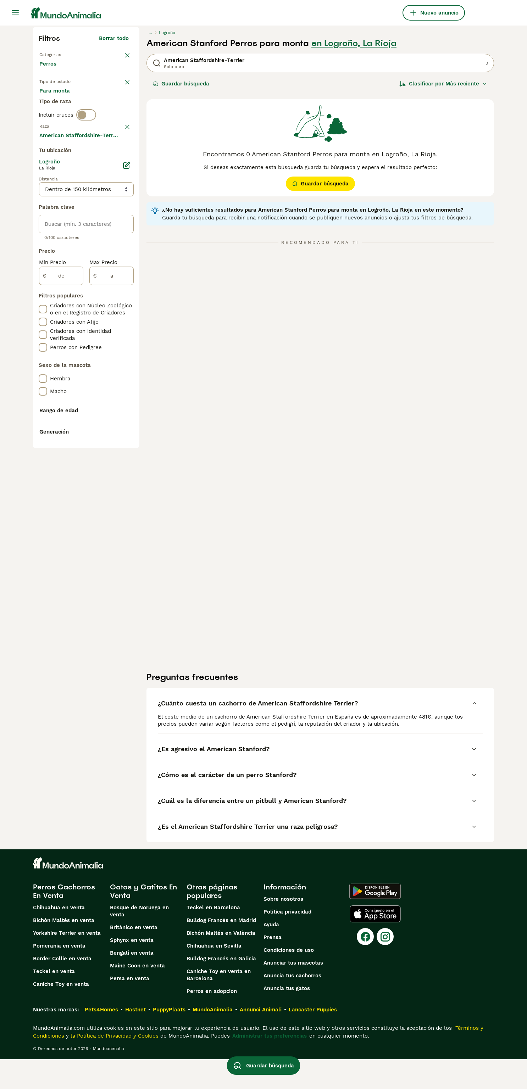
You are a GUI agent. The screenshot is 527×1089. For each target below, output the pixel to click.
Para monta (60, 116)
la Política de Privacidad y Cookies (114, 1065)
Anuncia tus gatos (287, 1018)
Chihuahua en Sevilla (214, 975)
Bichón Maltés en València (221, 963)
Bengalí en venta (132, 982)
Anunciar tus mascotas (293, 992)
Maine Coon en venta (137, 995)
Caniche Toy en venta (61, 1014)
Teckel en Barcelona (213, 937)
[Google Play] (375, 920)
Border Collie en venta (62, 988)
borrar (121, 158)
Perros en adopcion (212, 1021)
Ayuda (271, 954)
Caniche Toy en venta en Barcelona (219, 1004)
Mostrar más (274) (110, 324)
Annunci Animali (261, 1039)
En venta (56, 99)
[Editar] (127, 355)
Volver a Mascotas (63, 54)
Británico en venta (133, 957)
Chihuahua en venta (59, 937)
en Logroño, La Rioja (353, 43)
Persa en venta (129, 1008)
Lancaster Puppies (313, 1039)
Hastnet (135, 1039)
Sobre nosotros (283, 929)
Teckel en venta (54, 1001)
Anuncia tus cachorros (292, 1005)
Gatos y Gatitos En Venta (143, 920)
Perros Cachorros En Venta (64, 920)
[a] (111, 466)
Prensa (273, 967)
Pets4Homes (101, 1039)
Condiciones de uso (289, 980)
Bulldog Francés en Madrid (221, 950)
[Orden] (443, 84)
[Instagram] (385, 966)
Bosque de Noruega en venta (139, 941)
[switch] (86, 143)
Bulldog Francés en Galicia (221, 988)
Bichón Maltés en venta (63, 950)
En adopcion (100, 99)
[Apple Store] (375, 943)
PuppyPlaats (169, 1039)
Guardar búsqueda (181, 83)
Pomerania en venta (59, 975)
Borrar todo (114, 38)
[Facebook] (365, 966)
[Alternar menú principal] (15, 13)
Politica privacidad (287, 941)
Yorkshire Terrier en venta (67, 963)
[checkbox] (43, 195)
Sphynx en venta (132, 970)
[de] (61, 466)
